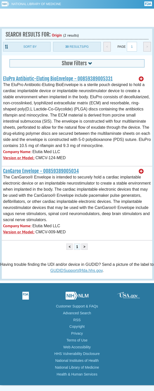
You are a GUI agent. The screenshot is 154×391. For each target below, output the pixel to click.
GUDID (77, 18)
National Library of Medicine (36, 4)
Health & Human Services (77, 374)
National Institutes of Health (77, 361)
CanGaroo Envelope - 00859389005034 (41, 171)
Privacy (77, 333)
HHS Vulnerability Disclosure (77, 354)
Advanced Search (77, 313)
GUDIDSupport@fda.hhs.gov (76, 270)
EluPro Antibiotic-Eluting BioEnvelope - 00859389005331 (58, 79)
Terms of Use (77, 340)
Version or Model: (18, 157)
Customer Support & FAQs (77, 306)
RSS (77, 320)
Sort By (30, 46)
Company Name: (17, 151)
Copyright (77, 326)
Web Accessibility (77, 347)
